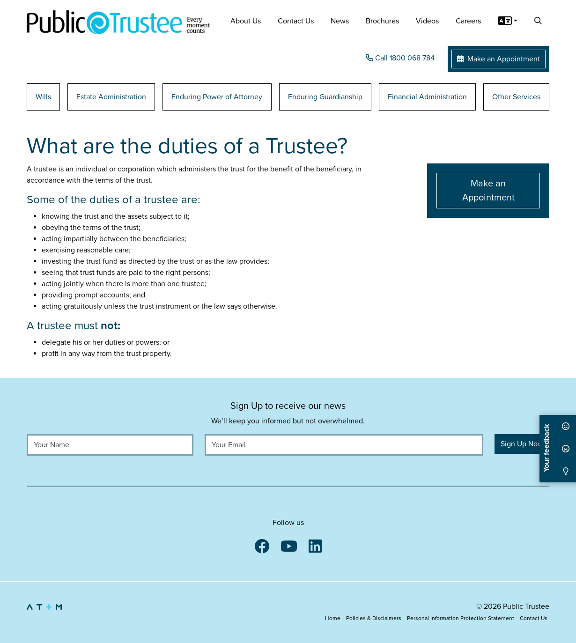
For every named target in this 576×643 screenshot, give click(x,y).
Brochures (382, 21)
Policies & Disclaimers (373, 618)
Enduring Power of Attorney (216, 97)
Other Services (516, 97)
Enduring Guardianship (325, 97)
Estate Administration (111, 97)
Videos (427, 21)
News (340, 21)
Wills (43, 97)
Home (332, 618)
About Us (245, 21)
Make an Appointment (498, 59)
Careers (468, 21)
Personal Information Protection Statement (460, 618)
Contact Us (296, 21)
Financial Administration (427, 97)
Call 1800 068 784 (400, 58)
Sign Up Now (522, 444)
